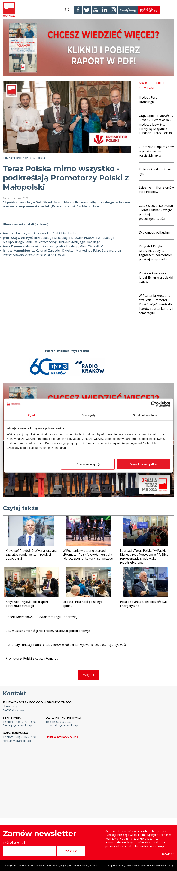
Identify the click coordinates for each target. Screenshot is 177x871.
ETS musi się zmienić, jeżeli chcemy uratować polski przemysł (48, 631)
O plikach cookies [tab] (145, 414)
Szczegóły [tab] (88, 414)
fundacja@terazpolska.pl (17, 725)
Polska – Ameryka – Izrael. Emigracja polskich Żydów (156, 277)
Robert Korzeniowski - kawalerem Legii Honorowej (41, 617)
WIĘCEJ (88, 675)
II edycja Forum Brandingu (149, 99)
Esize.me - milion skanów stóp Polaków (156, 189)
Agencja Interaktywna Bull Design (156, 865)
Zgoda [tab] (32, 414)
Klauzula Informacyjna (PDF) (63, 737)
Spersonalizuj (88, 464)
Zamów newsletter (128, 10)
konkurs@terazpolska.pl (17, 740)
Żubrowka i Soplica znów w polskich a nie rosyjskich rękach (156, 151)
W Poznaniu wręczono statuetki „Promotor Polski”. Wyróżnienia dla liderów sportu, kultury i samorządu (156, 304)
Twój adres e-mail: (14, 842)
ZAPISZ (71, 851)
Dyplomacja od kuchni (154, 232)
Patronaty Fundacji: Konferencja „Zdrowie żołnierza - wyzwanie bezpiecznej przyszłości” (67, 645)
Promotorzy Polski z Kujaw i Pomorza (32, 658)
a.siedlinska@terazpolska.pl (62, 725)
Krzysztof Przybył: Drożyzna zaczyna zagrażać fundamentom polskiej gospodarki (155, 252)
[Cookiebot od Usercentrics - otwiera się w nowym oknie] (153, 404)
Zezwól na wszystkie (143, 464)
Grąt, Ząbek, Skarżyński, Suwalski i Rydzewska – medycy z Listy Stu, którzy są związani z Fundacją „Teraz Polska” (156, 124)
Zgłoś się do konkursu (149, 10)
